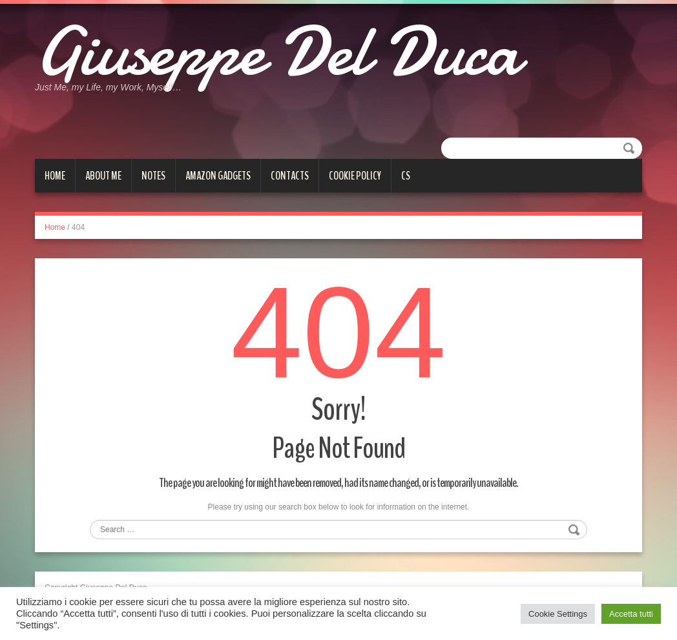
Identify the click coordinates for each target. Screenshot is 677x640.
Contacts (290, 175)
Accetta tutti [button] (631, 614)
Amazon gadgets (218, 175)
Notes (153, 175)
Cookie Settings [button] (557, 614)
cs (405, 175)
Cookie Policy (355, 175)
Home (55, 175)
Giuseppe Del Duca (277, 51)
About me (103, 175)
